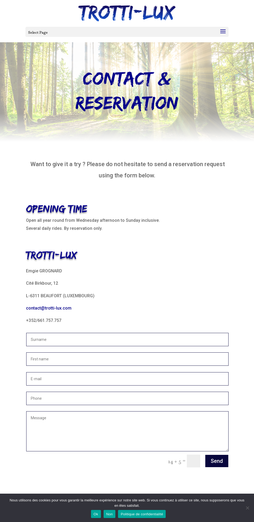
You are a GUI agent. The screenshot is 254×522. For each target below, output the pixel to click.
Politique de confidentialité (142, 514)
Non (109, 514)
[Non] (247, 507)
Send (217, 461)
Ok (96, 514)
